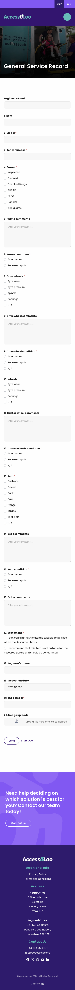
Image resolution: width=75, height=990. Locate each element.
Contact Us (18, 823)
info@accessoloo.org (37, 952)
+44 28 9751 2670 (37, 948)
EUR (69, 4)
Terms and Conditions (37, 879)
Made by (37, 983)
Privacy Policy (37, 874)
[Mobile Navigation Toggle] (67, 17)
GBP (59, 4)
